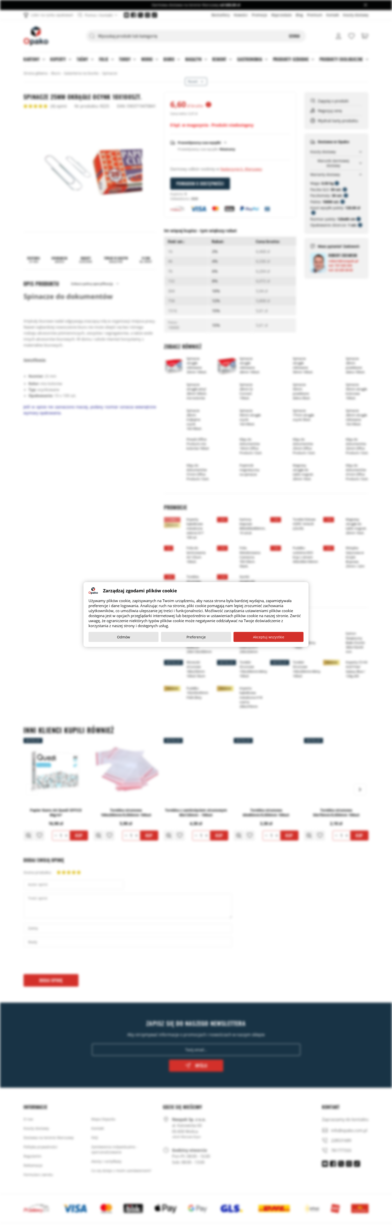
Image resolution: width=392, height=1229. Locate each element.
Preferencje (196, 637)
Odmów (123, 637)
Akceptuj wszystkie (268, 637)
